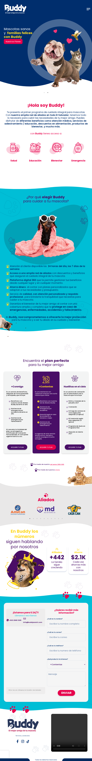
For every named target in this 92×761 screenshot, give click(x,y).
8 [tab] (55, 518)
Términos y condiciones (23, 736)
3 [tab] (37, 518)
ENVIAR (66, 693)
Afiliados (57, 552)
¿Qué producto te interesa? (57, 659)
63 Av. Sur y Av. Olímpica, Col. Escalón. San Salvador (25, 690)
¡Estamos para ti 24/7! (26, 612)
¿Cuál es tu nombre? (55, 619)
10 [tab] (62, 518)
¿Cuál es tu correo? (54, 632)
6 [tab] (48, 518)
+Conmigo (17, 386)
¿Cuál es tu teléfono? (55, 646)
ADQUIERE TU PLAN (17, 447)
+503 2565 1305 (15, 620)
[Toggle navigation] (88, 9)
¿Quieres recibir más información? (66, 611)
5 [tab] (44, 518)
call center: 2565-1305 (57, 464)
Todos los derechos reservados (46, 760)
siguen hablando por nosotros (24, 544)
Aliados (46, 499)
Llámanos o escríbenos (26, 615)
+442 (57, 557)
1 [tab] (44, 92)
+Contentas (46, 386)
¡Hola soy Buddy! (46, 105)
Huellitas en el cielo (75, 386)
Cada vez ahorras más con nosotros (78, 566)
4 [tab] (40, 518)
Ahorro (78, 552)
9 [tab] (58, 518)
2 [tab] (48, 92)
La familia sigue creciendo (57, 565)
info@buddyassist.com (32, 622)
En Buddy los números (24, 534)
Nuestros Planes (13, 41)
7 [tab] (51, 518)
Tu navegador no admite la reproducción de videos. (69, 733)
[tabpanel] (46, 55)
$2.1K (78, 557)
